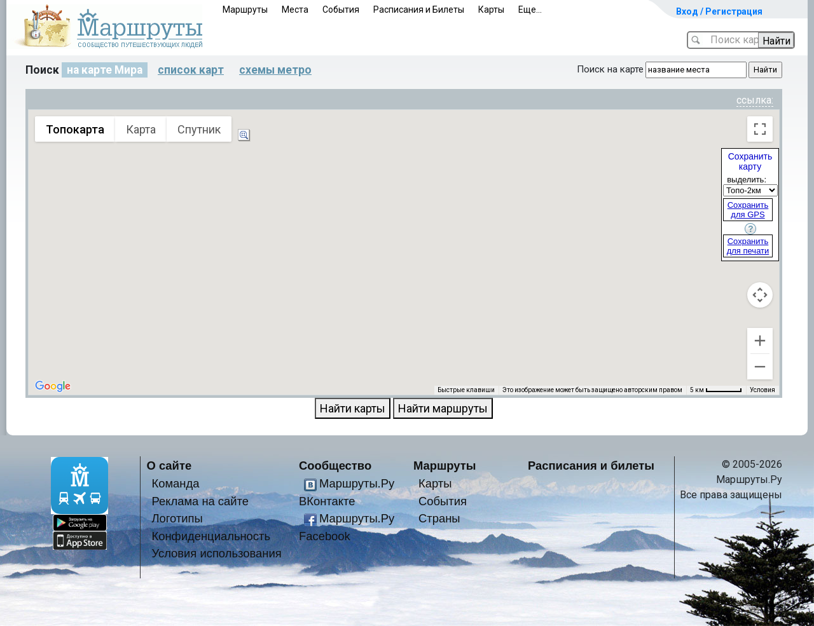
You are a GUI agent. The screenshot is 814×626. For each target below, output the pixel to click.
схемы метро (275, 70)
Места (295, 9)
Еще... (530, 9)
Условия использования (217, 553)
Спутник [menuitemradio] (199, 129)
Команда (176, 483)
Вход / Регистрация (719, 11)
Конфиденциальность (211, 536)
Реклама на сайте (200, 501)
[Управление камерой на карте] (760, 295)
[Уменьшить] (760, 366)
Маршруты (245, 9)
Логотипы (177, 518)
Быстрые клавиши (466, 389)
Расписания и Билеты (418, 9)
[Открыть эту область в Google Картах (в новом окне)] (53, 386)
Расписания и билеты (591, 465)
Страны (439, 518)
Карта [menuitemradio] (141, 129)
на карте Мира (104, 70)
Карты (491, 9)
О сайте (169, 465)
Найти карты (352, 408)
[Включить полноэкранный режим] (760, 129)
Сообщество (335, 465)
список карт (191, 70)
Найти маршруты (443, 408)
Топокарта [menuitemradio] (75, 129)
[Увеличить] (760, 340)
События (340, 9)
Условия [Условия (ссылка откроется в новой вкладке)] (762, 389)
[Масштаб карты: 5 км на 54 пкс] (716, 390)
